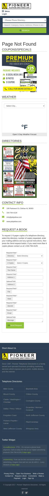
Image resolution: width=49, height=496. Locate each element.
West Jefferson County (12, 429)
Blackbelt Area (32, 389)
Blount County (9, 394)
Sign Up (31, 478)
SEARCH (24, 30)
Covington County (33, 401)
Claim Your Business (23, 474)
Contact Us (9, 476)
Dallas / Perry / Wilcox (12, 409)
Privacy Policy (9, 474)
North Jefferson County (35, 415)
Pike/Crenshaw (32, 422)
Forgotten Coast (9, 415)
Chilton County (32, 394)
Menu (6, 11)
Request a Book (21, 476)
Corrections (32, 476)
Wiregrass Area (32, 429)
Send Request (15, 325)
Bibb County (8, 389)
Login (4, 14)
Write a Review (38, 474)
